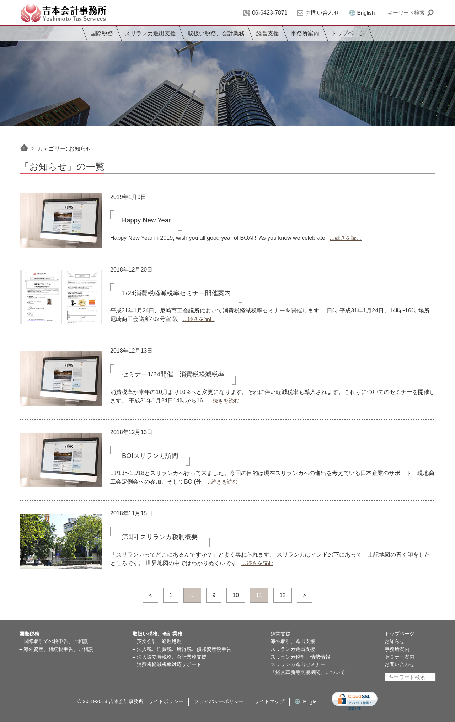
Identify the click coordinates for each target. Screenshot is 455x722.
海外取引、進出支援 (293, 641)
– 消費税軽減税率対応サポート (167, 664)
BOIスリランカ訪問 (150, 455)
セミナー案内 (399, 657)
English (366, 13)
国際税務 (101, 33)
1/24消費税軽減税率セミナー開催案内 (176, 293)
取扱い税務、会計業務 (216, 33)
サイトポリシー (166, 701)
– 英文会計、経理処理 (157, 641)
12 (282, 595)
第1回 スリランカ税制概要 (160, 537)
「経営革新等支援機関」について (308, 672)
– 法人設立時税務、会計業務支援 (170, 657)
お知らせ (395, 641)
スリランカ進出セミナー (298, 664)
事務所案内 (305, 33)
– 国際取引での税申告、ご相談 (53, 641)
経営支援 (267, 33)
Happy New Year (146, 220)
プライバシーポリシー (219, 701)
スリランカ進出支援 (150, 33)
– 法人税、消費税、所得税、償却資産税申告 (182, 649)
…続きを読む (346, 238)
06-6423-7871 (270, 13)
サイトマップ (269, 701)
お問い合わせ (322, 13)
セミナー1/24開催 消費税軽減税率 (173, 374)
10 (235, 595)
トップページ (348, 33)
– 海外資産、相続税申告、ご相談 (56, 649)
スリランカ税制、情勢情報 (300, 657)
